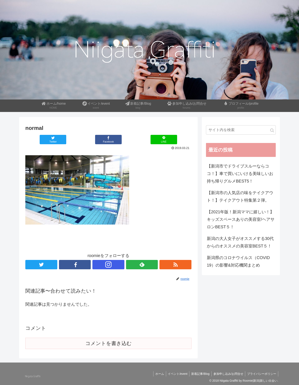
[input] (241, 130)
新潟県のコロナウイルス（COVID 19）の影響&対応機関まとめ (238, 261)
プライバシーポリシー (261, 373)
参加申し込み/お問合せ (228, 373)
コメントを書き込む (108, 343)
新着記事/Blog (199, 373)
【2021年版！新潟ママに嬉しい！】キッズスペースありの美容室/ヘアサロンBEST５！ (240, 219)
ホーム (157, 373)
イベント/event (176, 373)
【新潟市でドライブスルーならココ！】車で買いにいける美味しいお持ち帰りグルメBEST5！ (240, 173)
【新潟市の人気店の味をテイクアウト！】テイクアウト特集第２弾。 (240, 196)
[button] (272, 130)
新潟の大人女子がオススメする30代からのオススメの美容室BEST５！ (240, 242)
